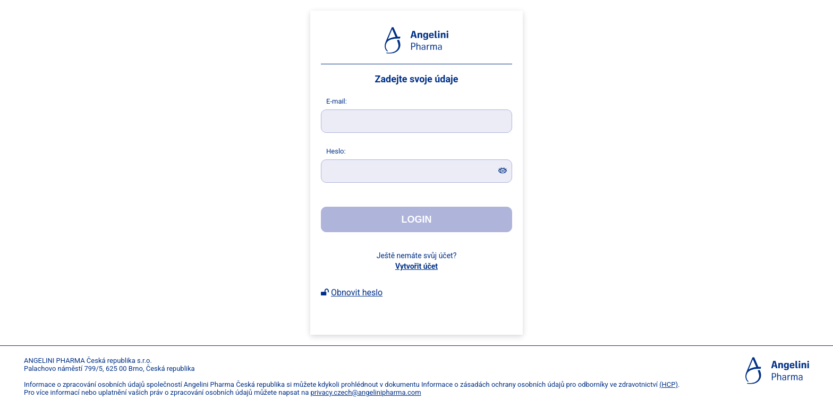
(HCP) (668, 384)
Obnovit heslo (356, 292)
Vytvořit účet (416, 266)
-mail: (336, 101)
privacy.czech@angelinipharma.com (365, 392)
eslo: (336, 151)
